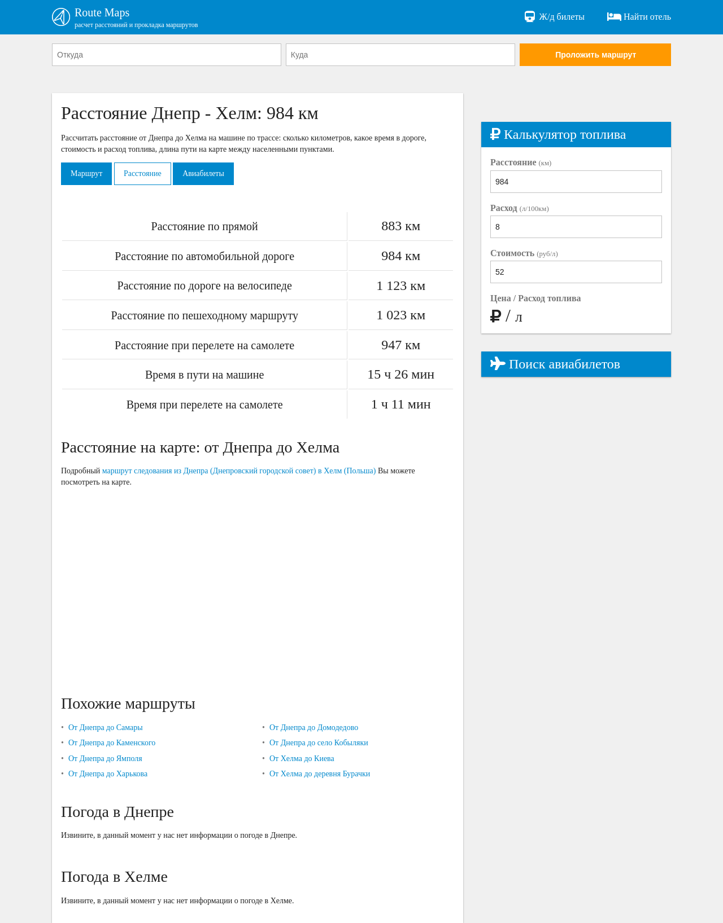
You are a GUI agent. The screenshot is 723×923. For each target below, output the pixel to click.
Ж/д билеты (554, 17)
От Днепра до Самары (105, 727)
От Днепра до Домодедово (313, 727)
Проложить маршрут (595, 54)
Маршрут (86, 173)
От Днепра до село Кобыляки (318, 743)
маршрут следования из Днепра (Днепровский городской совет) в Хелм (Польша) (239, 471)
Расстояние (143, 173)
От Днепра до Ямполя (105, 758)
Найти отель (639, 17)
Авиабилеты (203, 173)
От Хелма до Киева (301, 758)
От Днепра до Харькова (107, 774)
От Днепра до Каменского (111, 743)
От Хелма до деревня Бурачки (319, 774)
